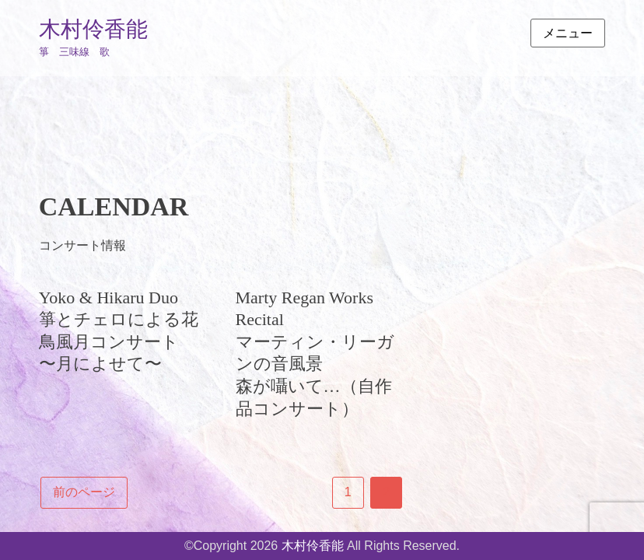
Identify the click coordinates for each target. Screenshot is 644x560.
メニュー (568, 33)
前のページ (84, 492)
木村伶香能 (93, 29)
